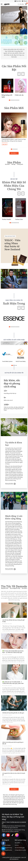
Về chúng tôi (5, 840)
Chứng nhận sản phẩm (20, 850)
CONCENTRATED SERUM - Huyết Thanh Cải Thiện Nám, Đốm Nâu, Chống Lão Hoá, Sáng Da (14, 140)
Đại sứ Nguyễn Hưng (7, 847)
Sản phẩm (14, 162)
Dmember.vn (15, 859)
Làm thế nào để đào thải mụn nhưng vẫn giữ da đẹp (13, 620)
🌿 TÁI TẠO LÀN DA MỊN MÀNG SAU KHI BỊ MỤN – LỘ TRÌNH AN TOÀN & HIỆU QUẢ (12, 651)
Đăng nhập (18, 1)
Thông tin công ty (6, 845)
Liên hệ (16, 845)
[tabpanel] (7, 89)
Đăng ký (24, 1)
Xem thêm (14, 153)
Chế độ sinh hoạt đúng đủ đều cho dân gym (13, 713)
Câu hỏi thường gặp (20, 847)
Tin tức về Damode (14, 586)
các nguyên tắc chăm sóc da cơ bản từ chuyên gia (13, 774)
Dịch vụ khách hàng (20, 840)
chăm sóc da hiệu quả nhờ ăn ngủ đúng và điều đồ (12, 743)
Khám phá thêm (9, 483)
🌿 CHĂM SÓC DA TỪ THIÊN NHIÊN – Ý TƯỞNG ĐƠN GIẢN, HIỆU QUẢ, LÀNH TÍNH (13, 682)
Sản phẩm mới (14, 108)
